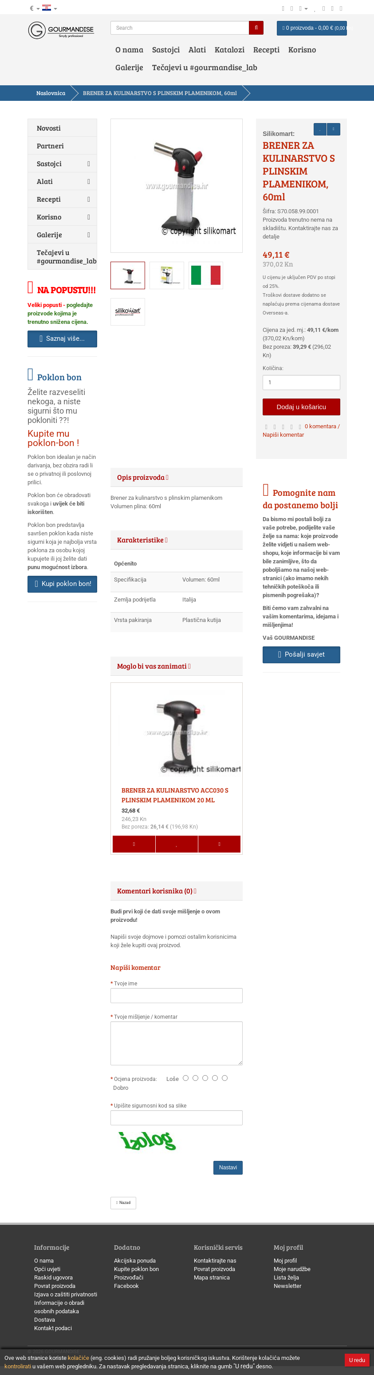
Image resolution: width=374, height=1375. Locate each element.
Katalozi (229, 49)
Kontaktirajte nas (215, 1260)
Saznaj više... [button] (62, 339)
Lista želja (286, 1277)
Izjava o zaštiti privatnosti (65, 1294)
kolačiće (78, 1358)
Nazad (123, 1202)
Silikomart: (279, 133)
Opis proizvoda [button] (143, 477)
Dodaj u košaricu (301, 407)
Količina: (273, 368)
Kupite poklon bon (136, 1269)
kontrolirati (17, 1366)
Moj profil (285, 1260)
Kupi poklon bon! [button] (63, 584)
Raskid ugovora (53, 1277)
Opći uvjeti (47, 1269)
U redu (357, 1360)
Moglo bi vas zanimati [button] (154, 665)
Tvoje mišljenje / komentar (145, 1017)
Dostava (44, 1319)
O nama (129, 49)
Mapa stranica (212, 1277)
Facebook (126, 1286)
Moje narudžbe (292, 1269)
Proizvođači (128, 1277)
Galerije (129, 67)
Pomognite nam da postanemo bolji (300, 498)
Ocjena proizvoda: (137, 1079)
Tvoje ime (125, 983)
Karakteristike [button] (142, 539)
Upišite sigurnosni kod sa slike (150, 1106)
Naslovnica (50, 93)
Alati (197, 49)
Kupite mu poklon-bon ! (53, 438)
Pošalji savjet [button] (301, 654)
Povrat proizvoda (54, 1286)
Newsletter (287, 1286)
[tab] (176, 477)
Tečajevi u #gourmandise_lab (204, 67)
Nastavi (228, 1167)
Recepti (266, 49)
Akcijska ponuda (135, 1260)
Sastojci (166, 49)
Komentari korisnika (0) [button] (157, 890)
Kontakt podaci (53, 1328)
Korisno (302, 49)
